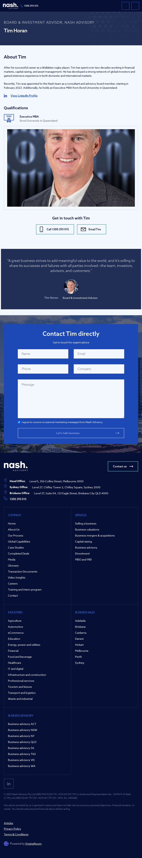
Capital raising (83, 541)
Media (11, 559)
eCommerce (16, 632)
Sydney (79, 663)
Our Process (15, 535)
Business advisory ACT (22, 724)
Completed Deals (18, 553)
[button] (135, 6)
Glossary (13, 565)
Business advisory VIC (21, 760)
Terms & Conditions (16, 834)
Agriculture (14, 620)
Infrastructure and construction (27, 675)
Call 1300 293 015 (58, 229)
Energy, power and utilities (24, 645)
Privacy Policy (12, 828)
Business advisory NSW (22, 730)
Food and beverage (20, 657)
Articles (8, 823)
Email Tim (95, 229)
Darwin (79, 638)
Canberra (80, 632)
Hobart (79, 645)
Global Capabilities (19, 541)
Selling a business (85, 523)
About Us (14, 529)
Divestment (82, 553)
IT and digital (15, 669)
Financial (13, 651)
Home (12, 523)
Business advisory (86, 547)
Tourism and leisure (20, 687)
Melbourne (81, 651)
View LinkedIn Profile (24, 95)
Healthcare (14, 663)
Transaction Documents (22, 571)
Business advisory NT (21, 736)
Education (14, 638)
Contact (13, 595)
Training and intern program (25, 589)
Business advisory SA (21, 748)
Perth (78, 657)
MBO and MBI (83, 559)
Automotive (15, 626)
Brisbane (80, 626)
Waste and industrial (20, 699)
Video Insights (16, 577)
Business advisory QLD (22, 742)
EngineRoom (34, 843)
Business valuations (87, 529)
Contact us (120, 466)
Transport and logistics (22, 693)
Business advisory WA (21, 766)
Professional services (21, 681)
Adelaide (80, 620)
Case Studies (16, 547)
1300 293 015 (31, 5)
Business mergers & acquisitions (95, 535)
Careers (13, 583)
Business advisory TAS (22, 754)
